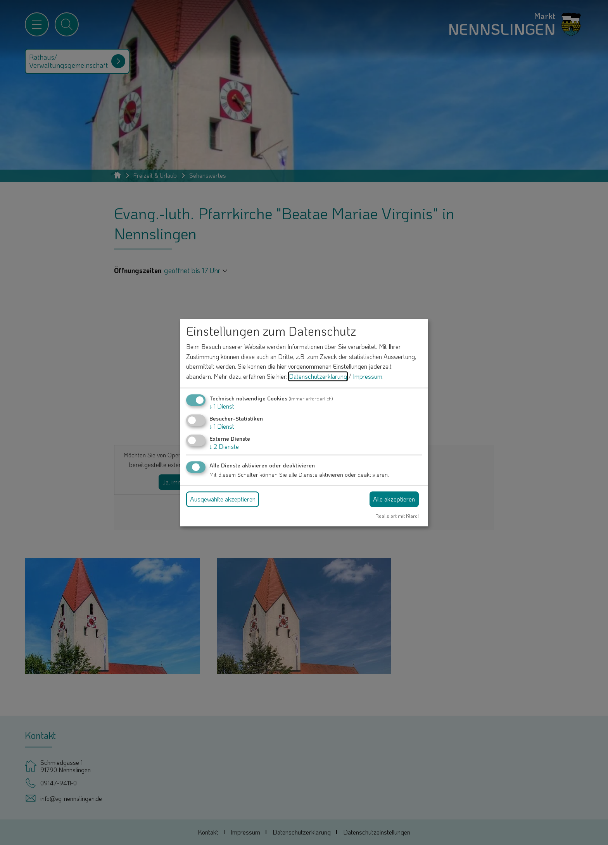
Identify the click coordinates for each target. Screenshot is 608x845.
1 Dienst (221, 406)
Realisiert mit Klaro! (397, 516)
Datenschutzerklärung (318, 376)
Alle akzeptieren (394, 499)
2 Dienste (224, 446)
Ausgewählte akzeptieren (223, 499)
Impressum (367, 376)
